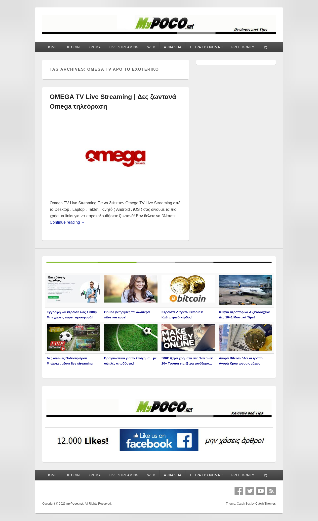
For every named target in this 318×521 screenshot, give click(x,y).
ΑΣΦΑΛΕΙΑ (172, 47)
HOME (51, 47)
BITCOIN (73, 47)
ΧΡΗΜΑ (94, 47)
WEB (151, 47)
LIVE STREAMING (123, 47)
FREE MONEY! (243, 47)
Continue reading (67, 222)
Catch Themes (265, 503)
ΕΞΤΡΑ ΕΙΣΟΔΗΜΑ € (206, 47)
